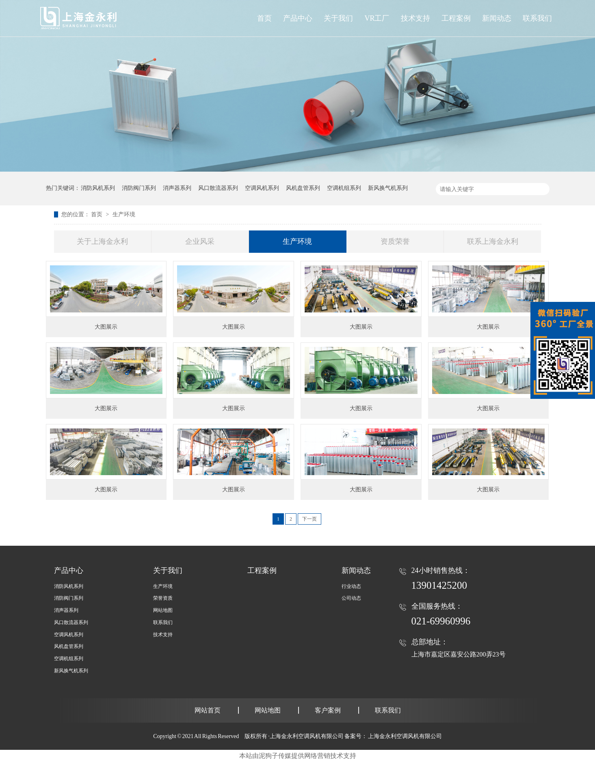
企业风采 (199, 241)
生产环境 (124, 214)
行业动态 (351, 586)
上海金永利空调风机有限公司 (405, 736)
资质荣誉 (395, 241)
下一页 (309, 519)
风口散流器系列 (218, 188)
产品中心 (297, 18)
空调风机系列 (262, 188)
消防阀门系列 (139, 188)
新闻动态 (356, 570)
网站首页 (208, 710)
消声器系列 (177, 188)
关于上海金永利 (102, 241)
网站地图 (163, 610)
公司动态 (351, 598)
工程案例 (262, 570)
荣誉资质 (163, 598)
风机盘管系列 (303, 188)
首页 (264, 18)
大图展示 (106, 327)
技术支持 (163, 634)
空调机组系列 (344, 188)
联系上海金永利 (492, 241)
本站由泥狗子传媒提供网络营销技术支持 (297, 755)
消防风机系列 (98, 188)
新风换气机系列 (388, 188)
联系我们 (163, 622)
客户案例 (328, 710)
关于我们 (167, 570)
